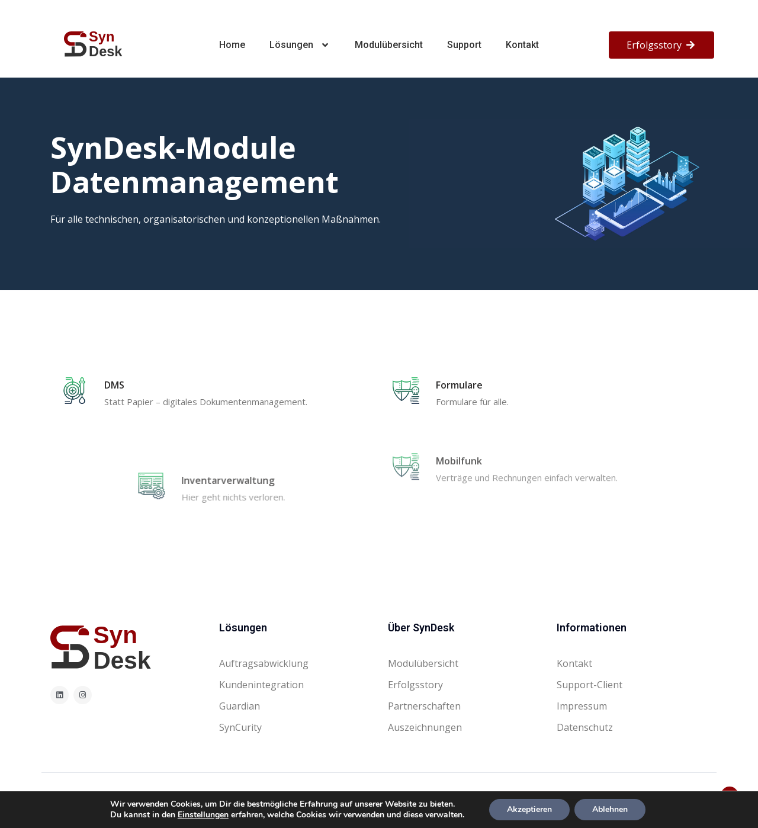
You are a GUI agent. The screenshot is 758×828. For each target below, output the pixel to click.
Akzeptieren (529, 809)
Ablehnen (610, 809)
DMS (114, 384)
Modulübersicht (389, 44)
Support (464, 44)
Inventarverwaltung (344, 480)
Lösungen (300, 45)
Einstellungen (203, 815)
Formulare (459, 384)
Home (232, 44)
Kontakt (522, 44)
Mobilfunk (459, 431)
